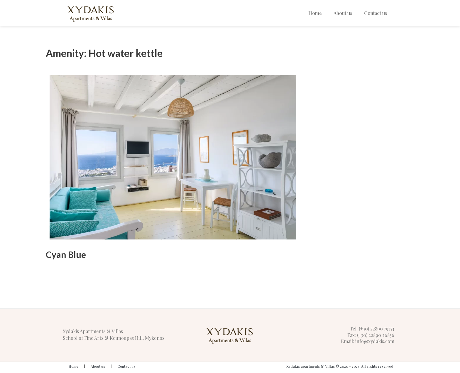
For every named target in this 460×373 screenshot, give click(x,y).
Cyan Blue (66, 254)
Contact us (375, 13)
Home (315, 13)
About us (343, 13)
